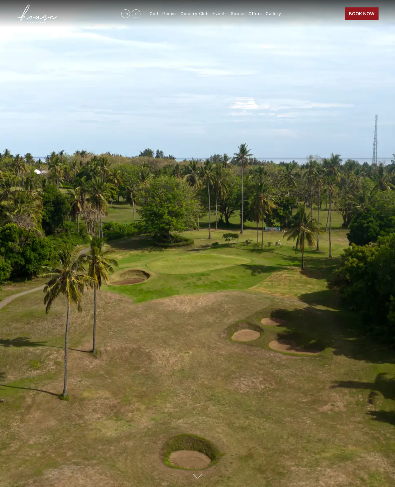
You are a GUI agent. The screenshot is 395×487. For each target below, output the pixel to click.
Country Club (194, 13)
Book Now (361, 13)
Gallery (273, 13)
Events (220, 13)
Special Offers (246, 13)
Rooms (169, 13)
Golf (154, 13)
